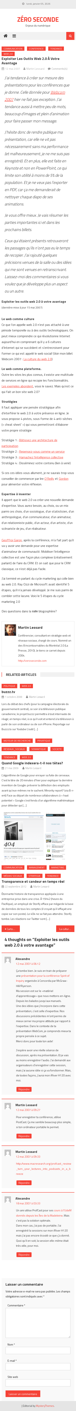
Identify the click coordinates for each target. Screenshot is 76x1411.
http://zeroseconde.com (32, 660)
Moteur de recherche (17, 741)
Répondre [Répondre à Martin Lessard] (24, 1136)
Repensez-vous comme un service (42, 451)
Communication (13, 49)
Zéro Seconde (38, 19)
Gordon (63, 478)
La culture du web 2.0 (37, 359)
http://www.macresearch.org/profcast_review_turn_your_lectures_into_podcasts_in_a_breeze (43, 1168)
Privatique (43, 741)
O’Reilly (49, 478)
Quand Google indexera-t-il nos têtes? (32, 763)
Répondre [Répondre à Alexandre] (24, 1089)
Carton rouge (13, 929)
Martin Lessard (35, 68)
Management (37, 867)
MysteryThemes (45, 1406)
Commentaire (16, 1305)
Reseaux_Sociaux (14, 749)
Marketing (57, 867)
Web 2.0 (8, 54)
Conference (36, 49)
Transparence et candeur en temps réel (33, 881)
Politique (9, 686)
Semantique (38, 749)
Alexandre (22, 958)
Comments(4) (59, 68)
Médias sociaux (13, 876)
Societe (57, 749)
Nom (11, 1344)
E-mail (12, 1360)
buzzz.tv (8, 691)
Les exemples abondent (17, 386)
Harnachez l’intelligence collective (41, 457)
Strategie (34, 876)
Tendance (56, 49)
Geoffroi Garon (12, 540)
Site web (13, 1377)
